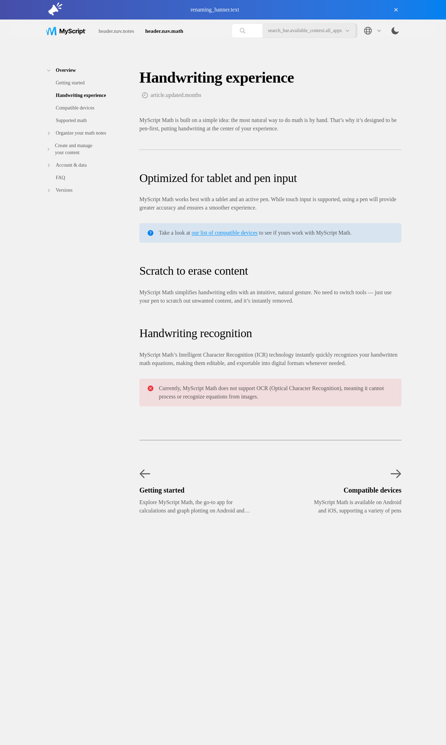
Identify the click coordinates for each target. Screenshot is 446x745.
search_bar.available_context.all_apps (309, 30)
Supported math (71, 120)
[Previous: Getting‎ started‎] (208, 490)
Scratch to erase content (193, 270)
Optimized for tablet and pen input (218, 178)
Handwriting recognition (195, 333)
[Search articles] (246, 30)
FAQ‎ (60, 177)
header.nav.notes (116, 31)
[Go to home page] (66, 30)
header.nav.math (164, 31)
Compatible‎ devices (75, 108)
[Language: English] (372, 30)
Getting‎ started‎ (70, 82)
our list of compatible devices (224, 233)
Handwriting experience (81, 95)
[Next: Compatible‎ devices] (345, 490)
